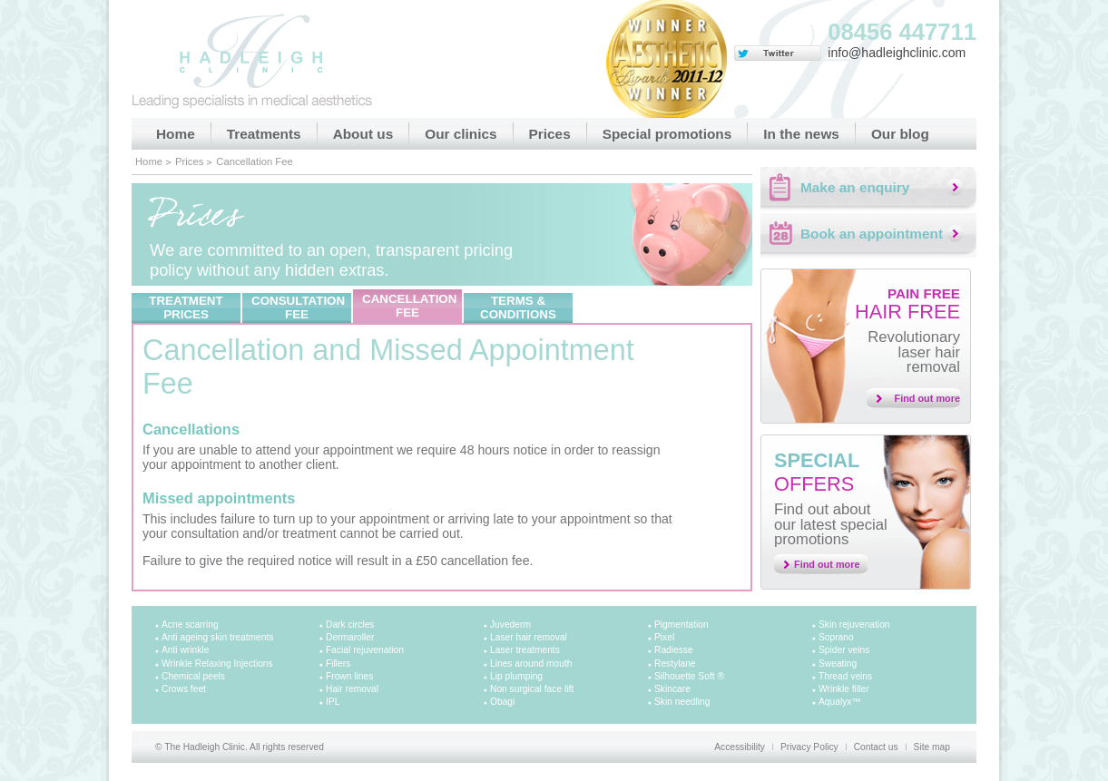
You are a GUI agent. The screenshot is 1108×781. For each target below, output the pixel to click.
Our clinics (460, 134)
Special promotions (667, 134)
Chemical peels (193, 676)
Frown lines (349, 676)
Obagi (502, 702)
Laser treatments (525, 650)
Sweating (838, 664)
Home (175, 134)
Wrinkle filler (844, 689)
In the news (801, 134)
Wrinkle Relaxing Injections (217, 664)
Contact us (876, 747)
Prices (550, 134)
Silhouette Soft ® (689, 676)
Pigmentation (681, 625)
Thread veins (845, 676)
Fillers (338, 664)
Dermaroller (350, 637)
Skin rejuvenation (854, 625)
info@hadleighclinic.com (897, 52)
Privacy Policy (809, 747)
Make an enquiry (854, 187)
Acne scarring (190, 625)
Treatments (264, 134)
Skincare (672, 689)
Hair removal (352, 689)
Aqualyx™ (840, 702)
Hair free (907, 304)
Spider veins (844, 650)
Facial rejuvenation (365, 650)
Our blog (900, 134)
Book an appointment (871, 233)
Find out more (928, 398)
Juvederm (510, 625)
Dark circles (350, 625)
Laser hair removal (528, 637)
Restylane (675, 664)
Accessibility (739, 747)
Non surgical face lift (532, 689)
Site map (932, 747)
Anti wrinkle (185, 650)
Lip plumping (516, 676)
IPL (332, 702)
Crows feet (184, 689)
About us (363, 134)
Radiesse (673, 650)
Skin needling (682, 702)
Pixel (664, 637)
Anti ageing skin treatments (217, 637)
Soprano (836, 637)
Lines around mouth (531, 664)
